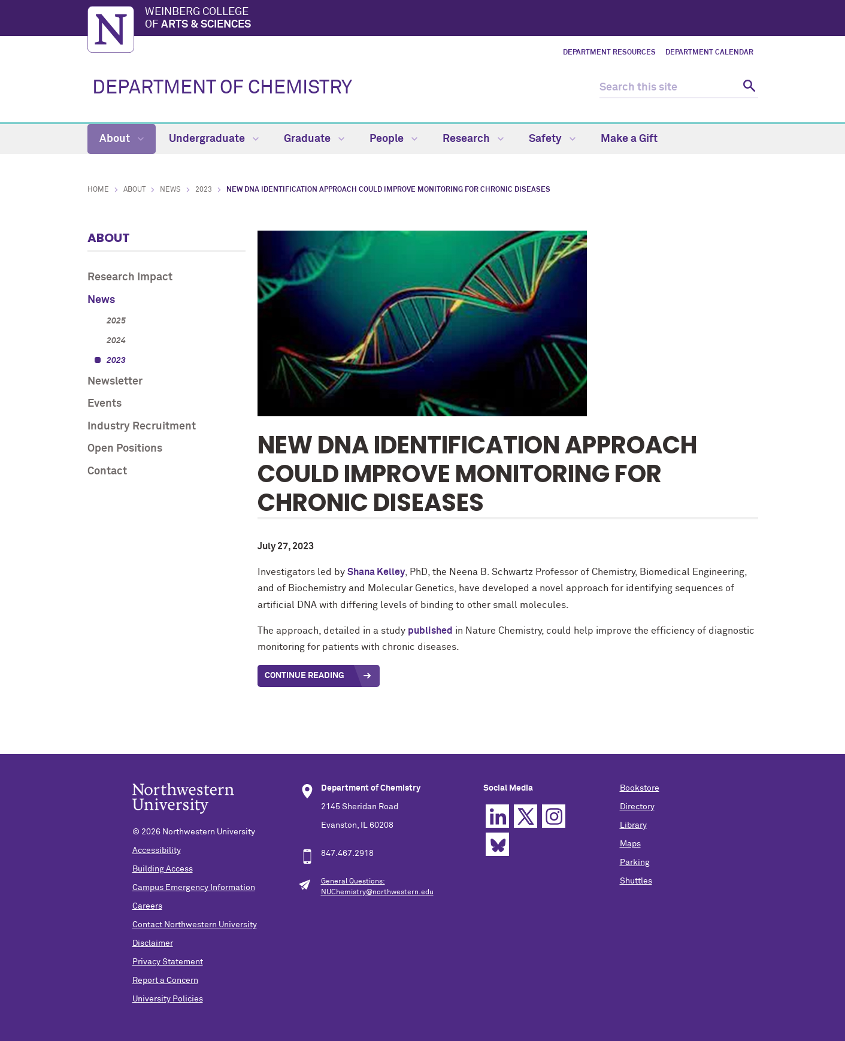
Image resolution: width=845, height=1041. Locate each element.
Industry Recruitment (141, 426)
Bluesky (497, 844)
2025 (116, 321)
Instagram (553, 816)
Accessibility (156, 850)
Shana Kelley (376, 572)
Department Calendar (709, 52)
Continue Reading (305, 675)
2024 (116, 341)
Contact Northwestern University (194, 925)
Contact (107, 471)
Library (633, 825)
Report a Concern (165, 980)
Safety (552, 139)
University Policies (167, 999)
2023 (203, 189)
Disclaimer (152, 943)
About (121, 139)
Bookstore (639, 788)
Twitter (525, 816)
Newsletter (115, 381)
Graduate (314, 139)
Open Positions (124, 448)
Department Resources (609, 52)
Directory (637, 807)
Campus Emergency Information (193, 887)
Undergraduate (214, 139)
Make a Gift (629, 139)
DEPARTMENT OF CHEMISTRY (222, 88)
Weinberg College (451, 19)
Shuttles (636, 881)
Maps (630, 844)
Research (473, 139)
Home (98, 189)
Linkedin (497, 816)
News (170, 189)
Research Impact (129, 277)
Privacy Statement (167, 962)
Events (104, 403)
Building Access (162, 869)
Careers (147, 906)
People (393, 139)
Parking (635, 862)
